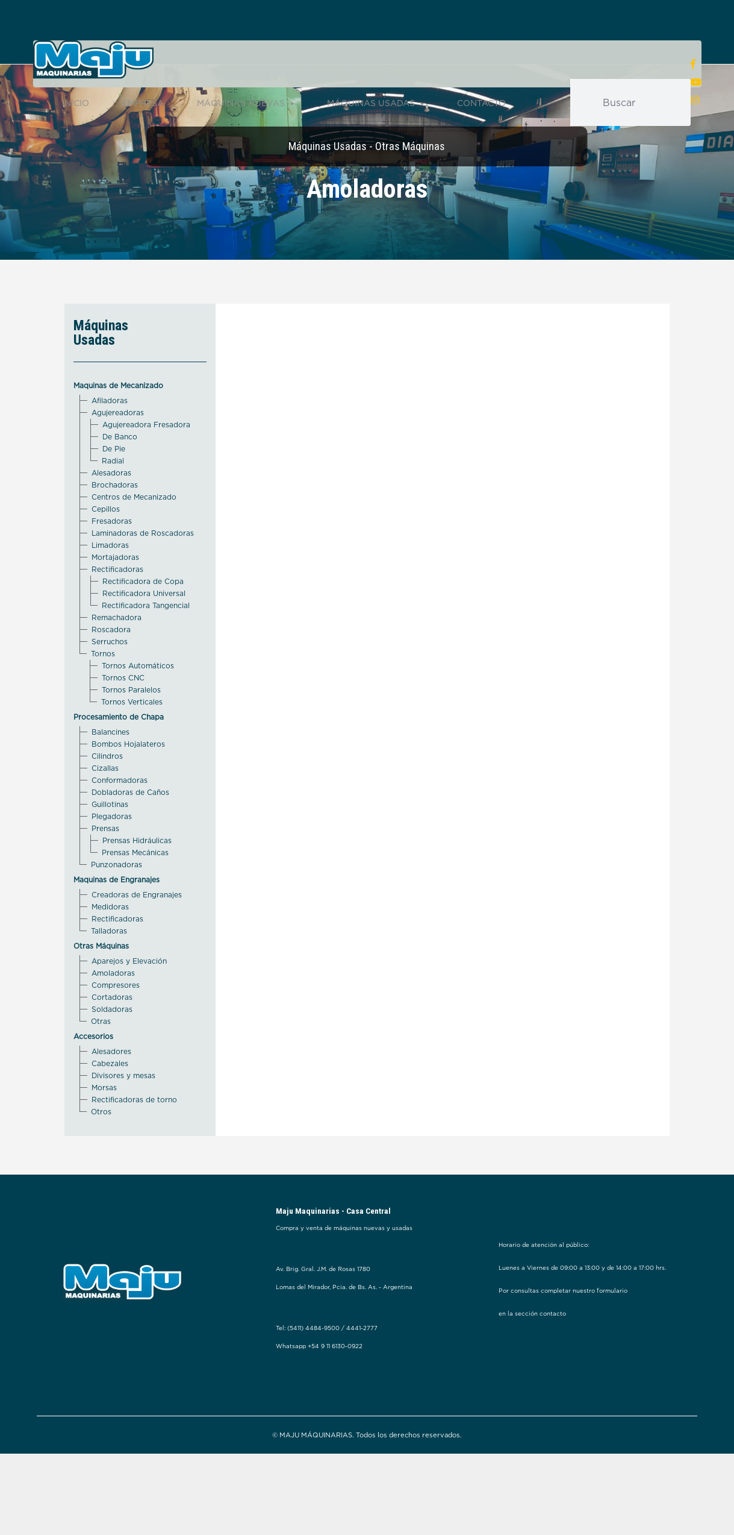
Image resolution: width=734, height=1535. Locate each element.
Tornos (103, 694)
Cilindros (107, 796)
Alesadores (111, 1092)
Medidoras (110, 947)
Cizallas (105, 808)
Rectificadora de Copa (143, 622)
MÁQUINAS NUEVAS (245, 104)
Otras (101, 1062)
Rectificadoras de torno (134, 1140)
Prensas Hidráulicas (137, 881)
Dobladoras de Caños (130, 833)
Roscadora (111, 670)
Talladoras (109, 971)
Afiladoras (110, 441)
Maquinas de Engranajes (116, 920)
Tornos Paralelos (131, 730)
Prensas (105, 869)
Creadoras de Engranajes (137, 935)
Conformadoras (120, 820)
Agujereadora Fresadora (146, 465)
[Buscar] (641, 104)
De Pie (113, 489)
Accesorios (93, 1077)
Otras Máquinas (101, 986)
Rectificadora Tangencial (146, 646)
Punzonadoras (116, 905)
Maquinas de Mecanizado (118, 426)
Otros (101, 1152)
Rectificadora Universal (143, 634)
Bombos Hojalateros (128, 784)
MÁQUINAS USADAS (375, 104)
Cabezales (110, 1104)
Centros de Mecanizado (134, 537)
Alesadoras (111, 513)
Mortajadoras (115, 597)
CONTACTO (481, 104)
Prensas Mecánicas (135, 893)
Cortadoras (112, 1037)
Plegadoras (112, 857)
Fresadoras (112, 561)
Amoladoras (113, 1013)
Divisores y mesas (123, 1116)
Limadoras (110, 585)
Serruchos (110, 682)
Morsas (104, 1128)
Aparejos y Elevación (129, 1001)
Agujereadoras (118, 453)
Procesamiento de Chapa (118, 757)
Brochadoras (115, 525)
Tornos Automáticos (138, 706)
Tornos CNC (123, 718)
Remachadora (117, 658)
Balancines (110, 772)
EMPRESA (143, 104)
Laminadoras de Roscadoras (143, 573)
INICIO (75, 104)
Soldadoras (112, 1049)
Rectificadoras (117, 610)
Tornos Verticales (132, 742)
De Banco (119, 477)
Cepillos (106, 549)
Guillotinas (110, 845)
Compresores (116, 1025)
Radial (113, 501)
